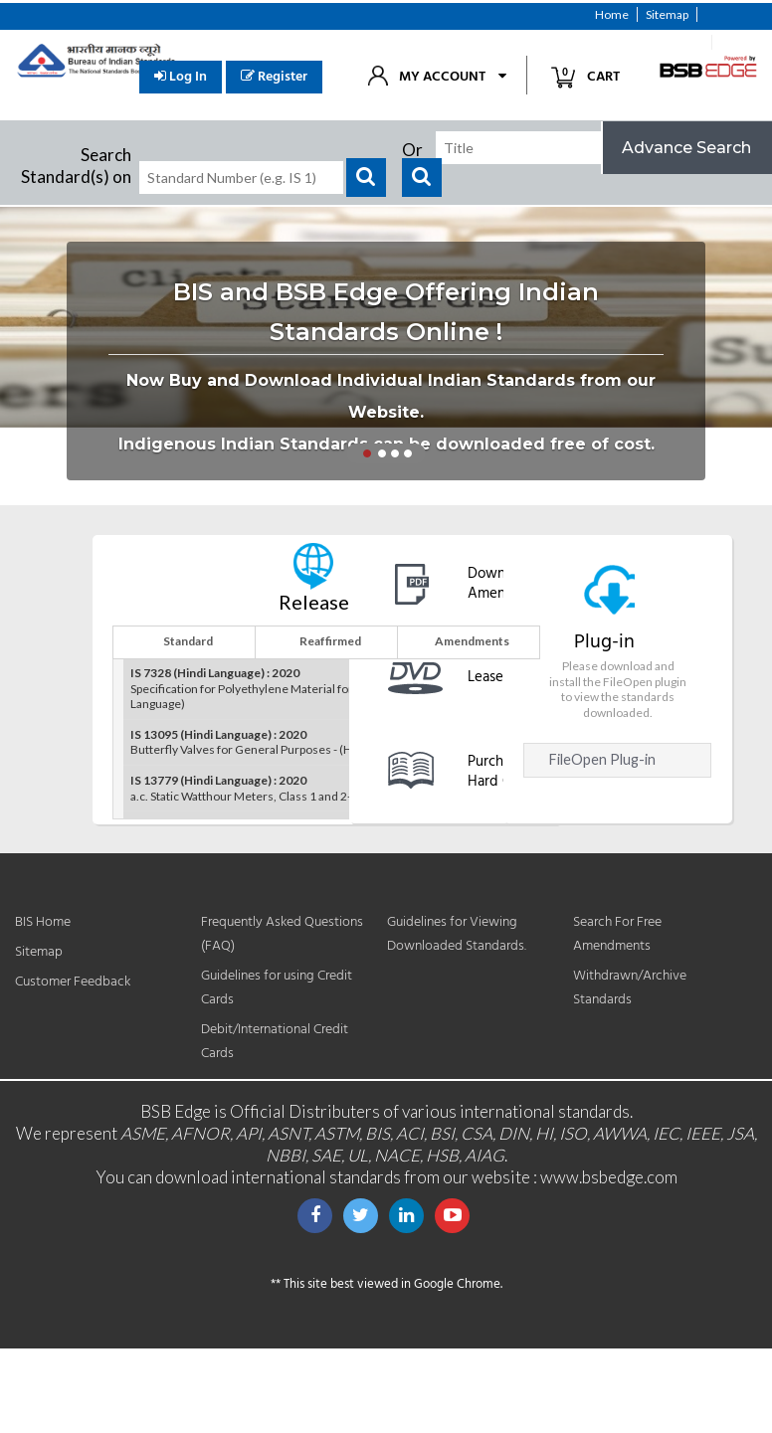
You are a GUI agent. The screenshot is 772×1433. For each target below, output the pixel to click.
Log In (180, 77)
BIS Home (43, 922)
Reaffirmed (330, 640)
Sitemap (667, 14)
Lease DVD (502, 677)
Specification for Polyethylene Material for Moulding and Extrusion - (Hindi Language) (326, 688)
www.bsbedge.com (608, 1176)
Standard (188, 640)
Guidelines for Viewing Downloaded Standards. (456, 934)
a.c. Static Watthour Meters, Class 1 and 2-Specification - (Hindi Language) (323, 788)
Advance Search (686, 147)
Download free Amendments (515, 584)
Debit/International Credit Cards (274, 1041)
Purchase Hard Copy (501, 770)
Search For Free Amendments (617, 934)
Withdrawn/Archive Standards (629, 988)
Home (612, 14)
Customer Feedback (649, 42)
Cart (593, 76)
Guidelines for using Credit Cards (276, 988)
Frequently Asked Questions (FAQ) (282, 934)
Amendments (472, 640)
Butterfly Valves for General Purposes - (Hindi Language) (279, 742)
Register (274, 77)
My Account (442, 77)
